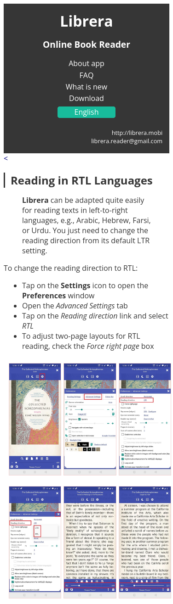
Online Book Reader (86, 44)
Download (86, 98)
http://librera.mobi (137, 133)
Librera (86, 21)
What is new (86, 87)
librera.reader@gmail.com (126, 141)
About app (86, 63)
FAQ (87, 75)
